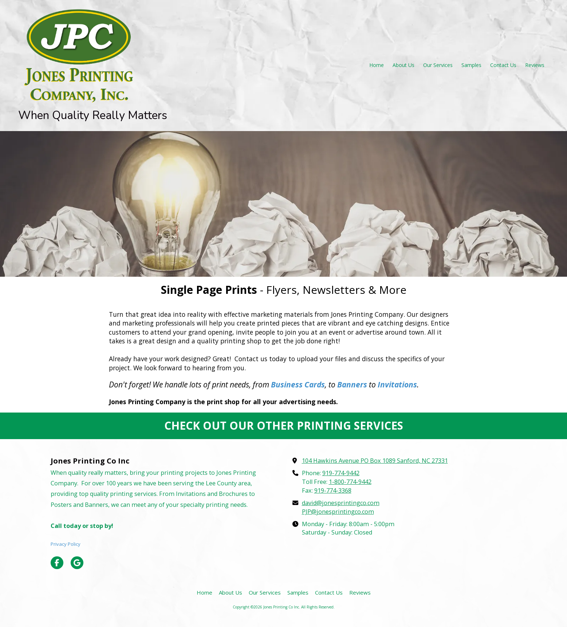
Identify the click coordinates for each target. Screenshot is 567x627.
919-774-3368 (332, 490)
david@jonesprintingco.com (340, 503)
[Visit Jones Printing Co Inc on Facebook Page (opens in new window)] (57, 562)
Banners (352, 384)
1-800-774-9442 (350, 482)
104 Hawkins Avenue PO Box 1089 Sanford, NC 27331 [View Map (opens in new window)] (375, 461)
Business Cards (298, 384)
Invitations (397, 384)
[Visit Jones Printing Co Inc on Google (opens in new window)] (77, 562)
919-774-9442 (340, 473)
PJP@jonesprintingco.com (338, 512)
